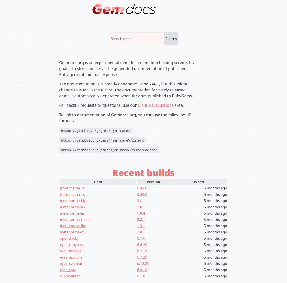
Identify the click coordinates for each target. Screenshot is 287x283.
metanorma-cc (72, 232)
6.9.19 (142, 269)
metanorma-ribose (75, 219)
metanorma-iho (73, 225)
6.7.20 (142, 257)
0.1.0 (141, 276)
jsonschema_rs (72, 188)
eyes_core (68, 269)
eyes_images (70, 250)
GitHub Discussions (155, 105)
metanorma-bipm (75, 200)
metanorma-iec (73, 207)
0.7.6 (141, 238)
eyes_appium (71, 257)
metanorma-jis (72, 213)
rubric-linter (70, 276)
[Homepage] (124, 9)
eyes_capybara (72, 244)
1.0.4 (141, 213)
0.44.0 (142, 188)
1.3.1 (141, 225)
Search (171, 38)
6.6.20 (142, 244)
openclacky (69, 238)
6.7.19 (142, 250)
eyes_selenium (72, 263)
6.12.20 (143, 263)
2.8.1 (141, 200)
